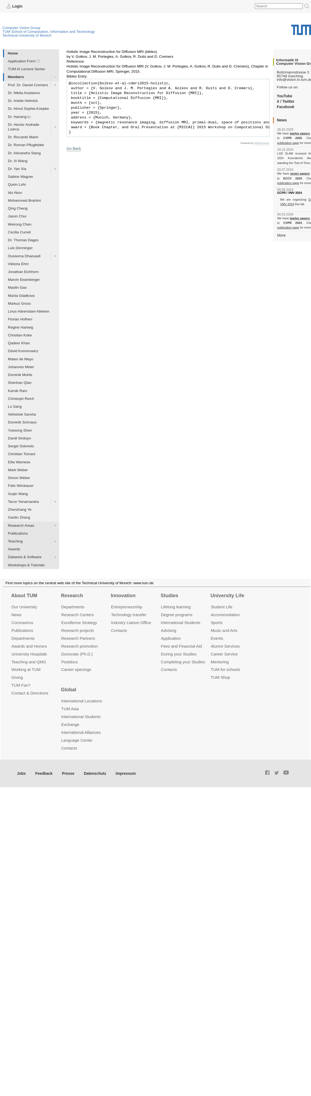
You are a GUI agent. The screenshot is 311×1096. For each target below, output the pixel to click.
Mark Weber (18, 470)
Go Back (74, 148)
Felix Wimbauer (20, 486)
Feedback (43, 773)
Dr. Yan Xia (17, 169)
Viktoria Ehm (18, 264)
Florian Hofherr (20, 319)
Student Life (221, 607)
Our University (24, 607)
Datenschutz (94, 773)
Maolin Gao (17, 287)
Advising (168, 630)
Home (13, 53)
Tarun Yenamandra (23, 501)
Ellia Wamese (19, 462)
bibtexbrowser (262, 143)
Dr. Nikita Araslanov (24, 93)
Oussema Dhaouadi (24, 256)
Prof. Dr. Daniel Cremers (28, 85)
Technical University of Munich (27, 35)
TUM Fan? (21, 685)
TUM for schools (225, 669)
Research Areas (21, 525)
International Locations (81, 701)
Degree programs (176, 614)
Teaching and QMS (28, 661)
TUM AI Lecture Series (26, 69)
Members (16, 77)
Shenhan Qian (19, 383)
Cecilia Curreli (19, 232)
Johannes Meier (21, 367)
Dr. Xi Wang (17, 161)
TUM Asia (70, 708)
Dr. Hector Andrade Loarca (23, 126)
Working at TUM (25, 669)
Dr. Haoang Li (19, 116)
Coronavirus (22, 622)
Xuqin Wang (18, 493)
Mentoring (220, 661)
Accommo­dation (225, 614)
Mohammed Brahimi (24, 200)
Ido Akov (15, 192)
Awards (14, 549)
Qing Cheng (18, 208)
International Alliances (81, 732)
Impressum (124, 773)
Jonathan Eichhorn (23, 272)
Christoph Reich (21, 398)
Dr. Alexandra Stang (24, 153)
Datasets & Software (24, 557)
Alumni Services (225, 646)
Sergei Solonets (21, 446)
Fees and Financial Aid (181, 646)
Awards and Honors (29, 646)
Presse (67, 773)
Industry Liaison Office (131, 622)
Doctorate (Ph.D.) (77, 653)
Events (217, 638)
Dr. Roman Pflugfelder (26, 145)
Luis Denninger (20, 248)
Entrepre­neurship (126, 607)
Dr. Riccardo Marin (23, 137)
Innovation (123, 595)
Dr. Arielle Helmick (23, 101)
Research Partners (78, 638)
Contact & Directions (29, 693)
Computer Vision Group (21, 28)
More (281, 235)
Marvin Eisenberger (24, 280)
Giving (17, 677)
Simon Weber (19, 478)
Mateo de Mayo (20, 359)
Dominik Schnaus (22, 422)
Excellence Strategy (79, 622)
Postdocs (69, 661)
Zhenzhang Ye (19, 509)
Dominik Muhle (20, 375)
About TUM (24, 595)
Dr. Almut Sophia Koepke (28, 109)
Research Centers (77, 614)
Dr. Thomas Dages (23, 240)
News (16, 614)
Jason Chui (17, 216)
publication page (288, 142)
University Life (227, 595)
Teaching (15, 541)
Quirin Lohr (17, 184)
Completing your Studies (183, 661)
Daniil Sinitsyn (19, 438)
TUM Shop (220, 677)
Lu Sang (15, 406)
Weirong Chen (19, 224)
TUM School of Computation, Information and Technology (48, 32)
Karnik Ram (17, 390)
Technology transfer (129, 614)
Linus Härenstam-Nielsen (28, 311)
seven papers (300, 173)
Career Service (224, 653)
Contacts (119, 630)
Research (72, 595)
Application (171, 638)
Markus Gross (19, 303)
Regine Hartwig (20, 327)
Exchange (70, 724)
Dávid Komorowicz (23, 351)
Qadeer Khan (19, 343)
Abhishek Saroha (22, 414)
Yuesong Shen (20, 430)
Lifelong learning (176, 607)
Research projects (77, 630)
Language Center (77, 740)
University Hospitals (29, 653)
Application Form (22, 61)
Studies (169, 595)
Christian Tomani (21, 454)
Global (68, 689)
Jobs (21, 773)
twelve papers (300, 133)
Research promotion (79, 646)
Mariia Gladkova (21, 295)
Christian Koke (20, 335)
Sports (216, 622)
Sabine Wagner (20, 177)
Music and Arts (224, 630)
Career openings (76, 669)
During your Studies (178, 653)
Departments (23, 638)
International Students (180, 622)
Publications (18, 533)
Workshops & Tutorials (26, 565)
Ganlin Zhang (19, 517)
